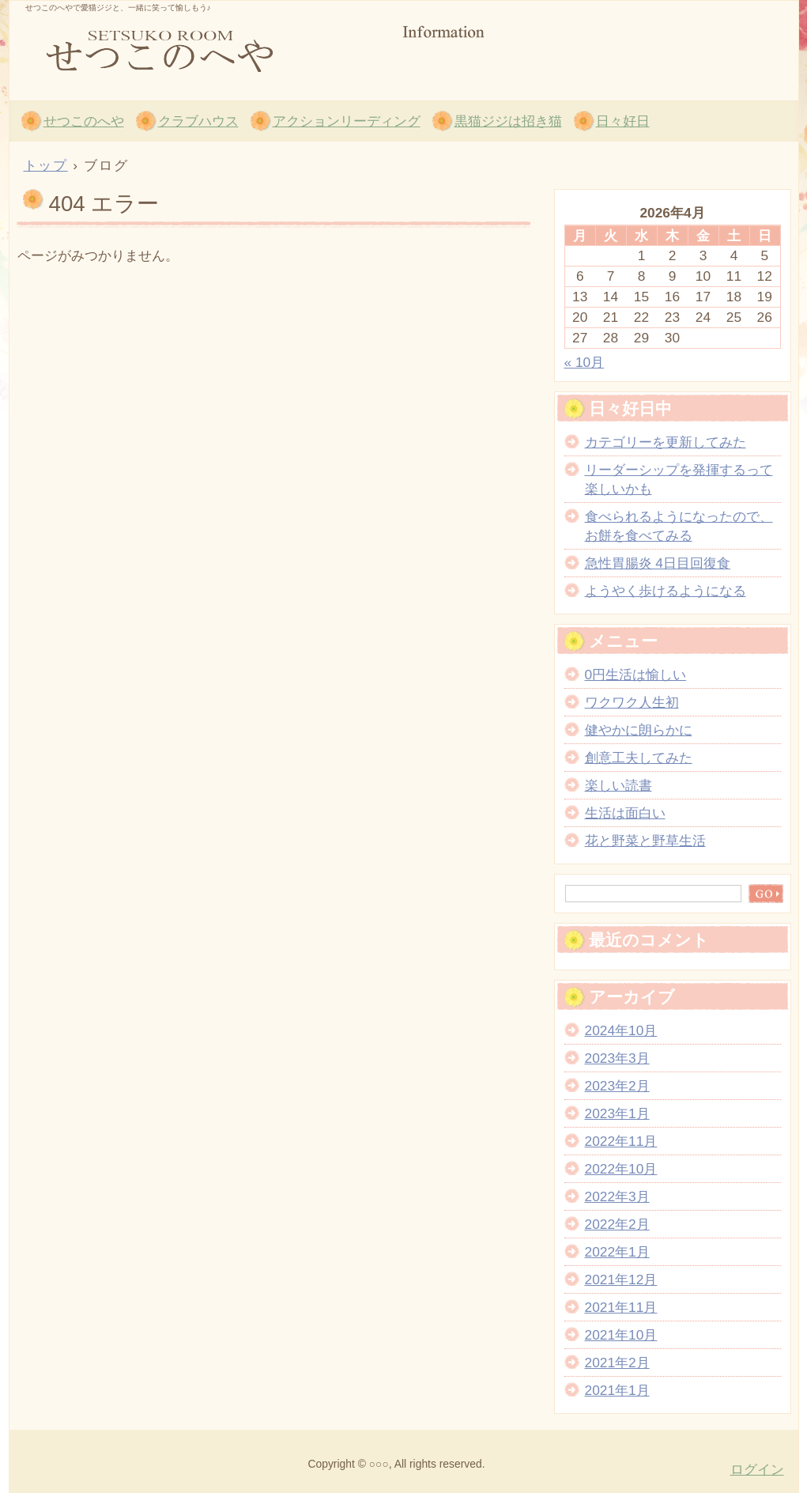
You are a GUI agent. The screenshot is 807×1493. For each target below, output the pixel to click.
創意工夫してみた (638, 757)
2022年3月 (617, 1196)
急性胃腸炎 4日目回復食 (657, 563)
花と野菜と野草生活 (645, 841)
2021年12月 (621, 1279)
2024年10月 (621, 1030)
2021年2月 (617, 1362)
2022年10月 (621, 1169)
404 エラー (104, 203)
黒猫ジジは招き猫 (508, 121)
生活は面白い (625, 813)
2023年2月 (617, 1086)
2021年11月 (621, 1307)
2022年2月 (617, 1224)
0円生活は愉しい (636, 674)
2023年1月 (617, 1113)
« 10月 (584, 362)
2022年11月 (621, 1141)
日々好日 (623, 121)
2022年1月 (617, 1252)
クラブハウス (198, 121)
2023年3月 (617, 1058)
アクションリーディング (346, 121)
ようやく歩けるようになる (665, 591)
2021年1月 (617, 1390)
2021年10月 (621, 1335)
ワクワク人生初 (632, 702)
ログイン (757, 1469)
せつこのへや (199, 48)
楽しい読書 (618, 785)
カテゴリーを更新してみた (665, 442)
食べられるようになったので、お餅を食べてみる (679, 525)
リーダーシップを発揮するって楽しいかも (679, 479)
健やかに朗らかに (638, 730)
